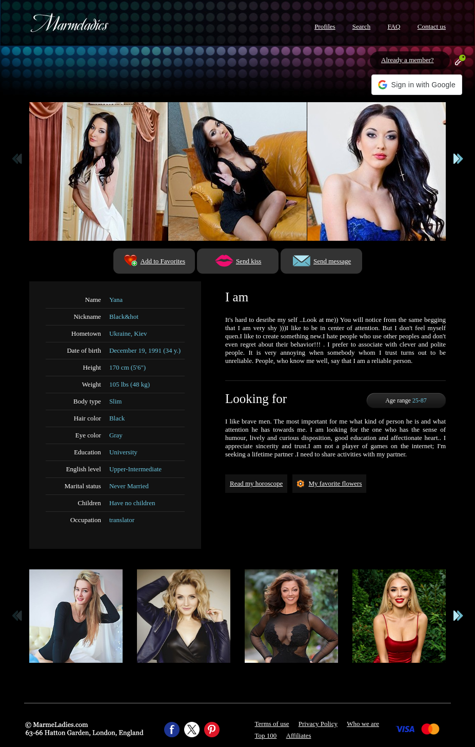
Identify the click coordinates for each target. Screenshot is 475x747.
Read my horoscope (256, 483)
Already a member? (407, 60)
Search (361, 26)
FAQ (393, 26)
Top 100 (266, 735)
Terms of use (272, 723)
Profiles (324, 26)
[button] (416, 84)
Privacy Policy (318, 723)
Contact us (432, 26)
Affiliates (298, 735)
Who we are (363, 723)
